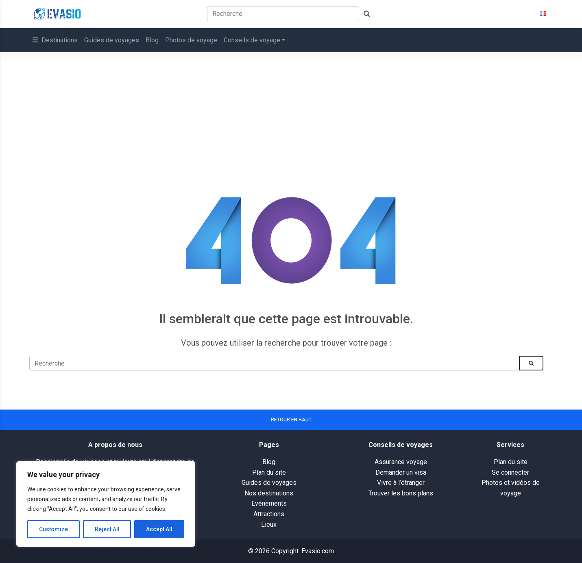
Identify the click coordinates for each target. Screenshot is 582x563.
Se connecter (510, 472)
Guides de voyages (111, 40)
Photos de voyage (191, 40)
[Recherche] (274, 363)
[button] (543, 14)
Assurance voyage (401, 462)
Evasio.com (317, 551)
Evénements (269, 503)
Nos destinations (268, 493)
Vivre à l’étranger (401, 482)
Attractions (268, 514)
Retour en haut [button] (291, 420)
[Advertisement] (291, 113)
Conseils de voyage (252, 40)
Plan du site (269, 472)
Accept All (159, 529)
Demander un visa (400, 472)
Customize (53, 529)
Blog (152, 40)
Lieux (269, 524)
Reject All (107, 529)
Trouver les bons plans (400, 493)
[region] (105, 504)
